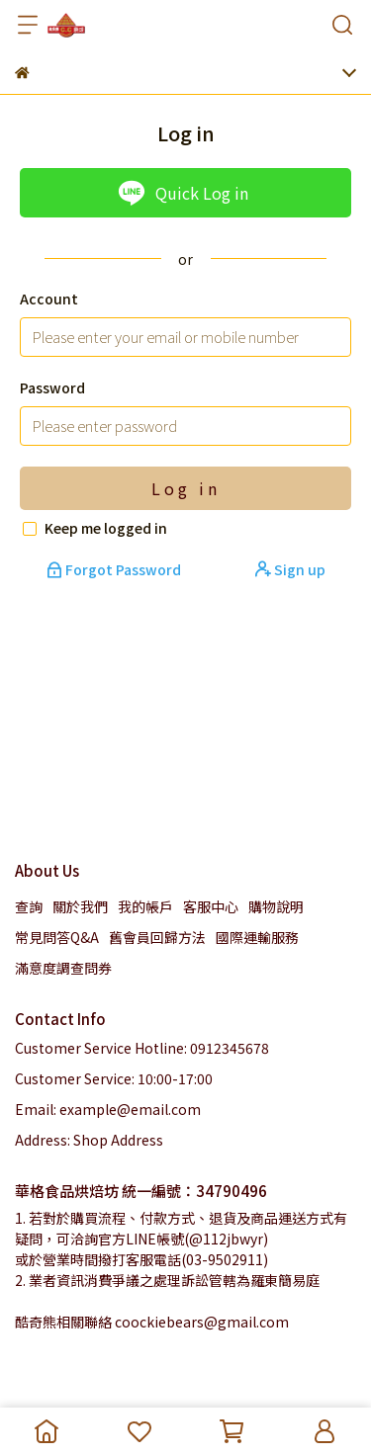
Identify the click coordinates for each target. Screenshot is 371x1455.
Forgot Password (115, 569)
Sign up (290, 569)
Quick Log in (183, 193)
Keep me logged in (106, 528)
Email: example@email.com (108, 1109)
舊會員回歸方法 (157, 937)
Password (52, 387)
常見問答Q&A (57, 937)
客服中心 (210, 906)
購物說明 (276, 906)
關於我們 (80, 906)
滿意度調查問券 (63, 968)
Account (49, 298)
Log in (186, 488)
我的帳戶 (145, 906)
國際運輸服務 (257, 937)
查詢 (29, 906)
